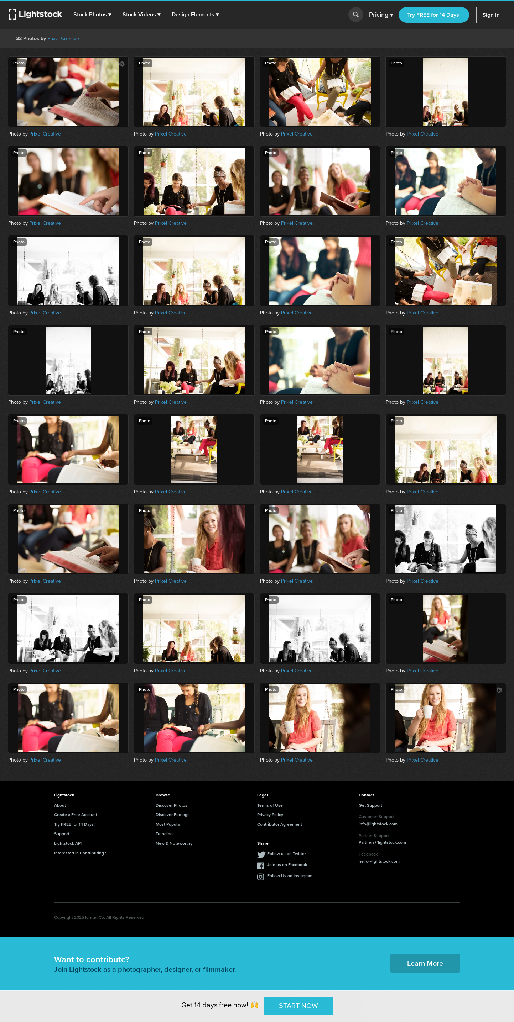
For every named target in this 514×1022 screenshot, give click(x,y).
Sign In (491, 15)
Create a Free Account (75, 814)
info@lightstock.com (378, 824)
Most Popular (168, 824)
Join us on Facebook (287, 865)
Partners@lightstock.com (382, 842)
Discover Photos (171, 805)
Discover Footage (173, 814)
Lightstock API (68, 843)
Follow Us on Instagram (289, 876)
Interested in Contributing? (80, 853)
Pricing (381, 15)
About (60, 805)
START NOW (298, 1005)
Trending (164, 834)
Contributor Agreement (279, 824)
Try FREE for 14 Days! (434, 15)
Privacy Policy (270, 814)
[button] (92, 14)
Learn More (425, 963)
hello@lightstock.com (379, 861)
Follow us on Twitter (286, 854)
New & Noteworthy (174, 843)
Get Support (370, 805)
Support (61, 834)
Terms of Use (270, 805)
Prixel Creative (63, 38)
